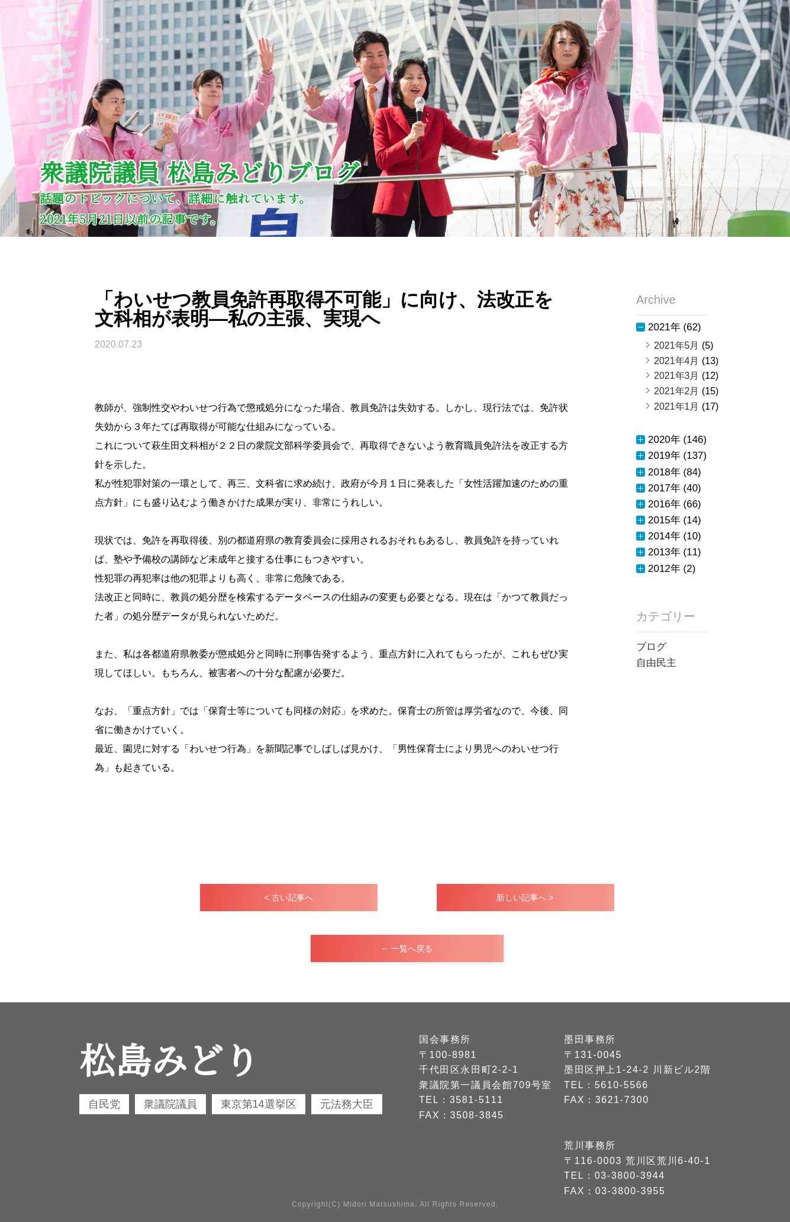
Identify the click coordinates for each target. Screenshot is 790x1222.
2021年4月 (676, 361)
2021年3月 (676, 376)
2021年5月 (676, 345)
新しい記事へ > (524, 897)
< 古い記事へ (288, 897)
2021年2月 (676, 391)
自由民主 (656, 662)
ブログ (651, 646)
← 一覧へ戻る (407, 948)
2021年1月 (676, 406)
